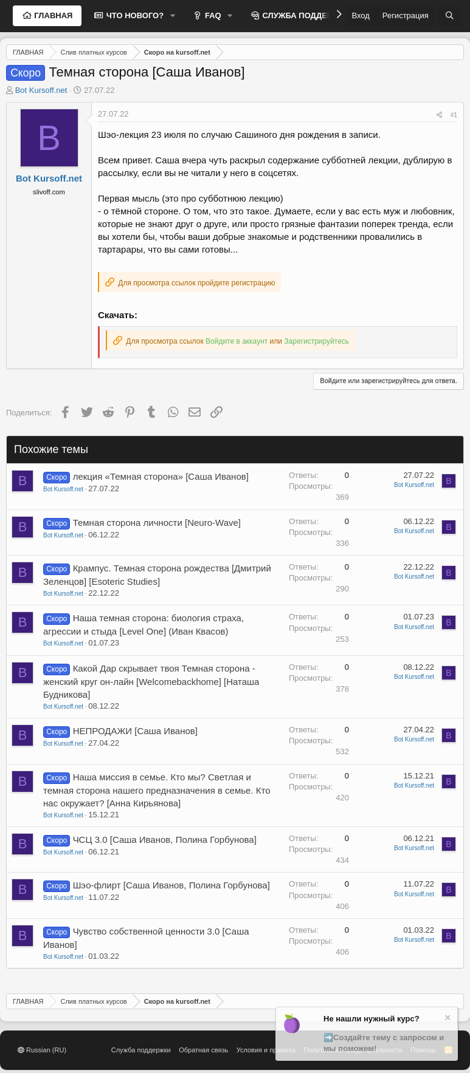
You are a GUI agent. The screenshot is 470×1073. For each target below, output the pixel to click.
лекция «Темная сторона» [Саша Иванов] (161, 476)
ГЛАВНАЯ (52, 15)
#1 (454, 115)
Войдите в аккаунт (237, 341)
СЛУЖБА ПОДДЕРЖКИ (305, 15)
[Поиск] (449, 15)
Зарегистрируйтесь (316, 341)
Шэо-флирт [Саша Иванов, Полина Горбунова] (171, 885)
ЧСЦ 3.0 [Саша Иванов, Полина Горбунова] (165, 839)
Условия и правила (266, 1050)
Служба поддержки (141, 1050)
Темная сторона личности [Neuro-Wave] (157, 522)
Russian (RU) (42, 1050)
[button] (173, 15)
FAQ (211, 15)
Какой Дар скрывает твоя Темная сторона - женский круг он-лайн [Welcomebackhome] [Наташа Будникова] (151, 681)
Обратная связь (203, 1050)
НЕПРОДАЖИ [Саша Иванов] (135, 731)
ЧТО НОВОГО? (134, 15)
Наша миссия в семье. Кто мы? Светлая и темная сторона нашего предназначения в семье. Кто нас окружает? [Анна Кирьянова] (156, 790)
